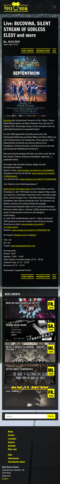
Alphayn (32, 235)
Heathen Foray (20, 235)
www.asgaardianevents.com (23, 246)
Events (11, 435)
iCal (54, 50)
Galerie (11, 442)
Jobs (10, 454)
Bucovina (7, 120)
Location (12, 438)
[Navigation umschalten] (54, 7)
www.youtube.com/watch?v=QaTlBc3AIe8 (38, 179)
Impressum (13, 458)
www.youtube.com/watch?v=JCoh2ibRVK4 (35, 170)
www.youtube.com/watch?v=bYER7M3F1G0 (31, 230)
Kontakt (12, 445)
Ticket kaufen (27, 50)
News (10, 431)
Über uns (12, 449)
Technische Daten (16, 461)
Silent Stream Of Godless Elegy (17, 189)
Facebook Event (43, 50)
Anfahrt (5, 479)
